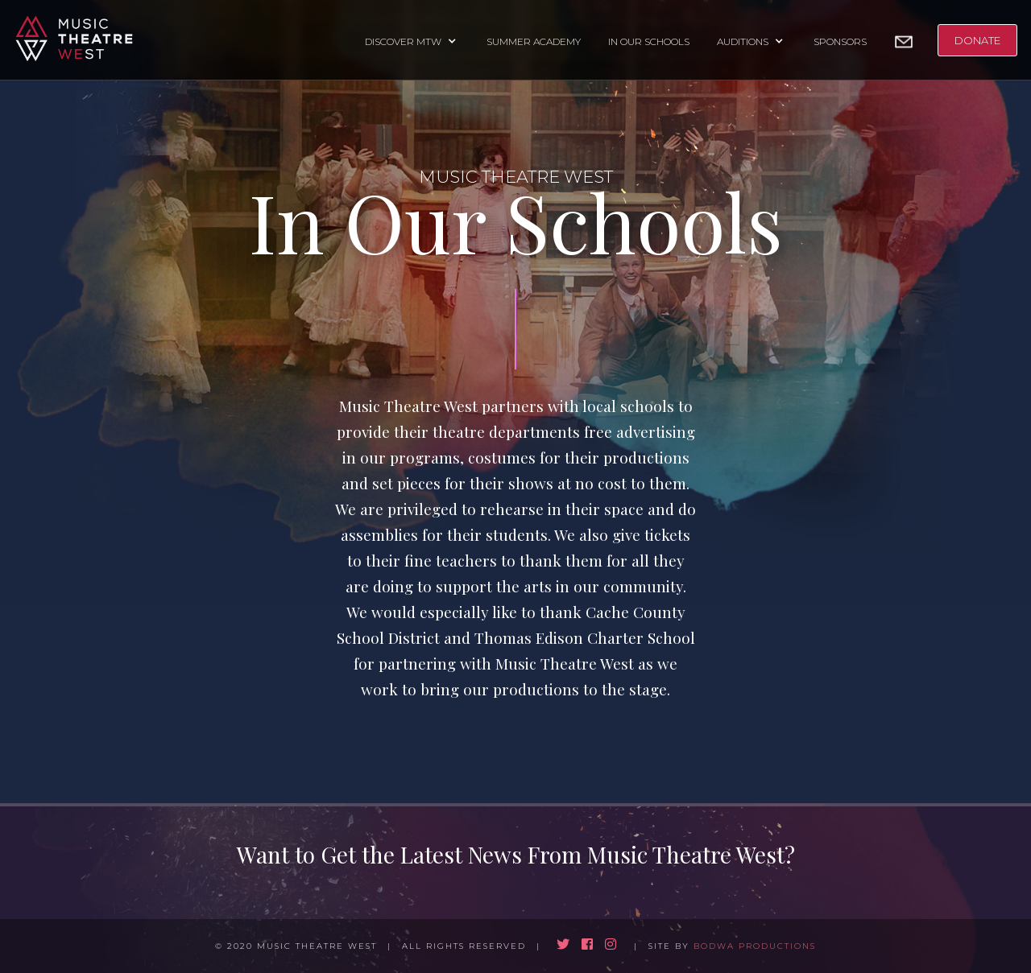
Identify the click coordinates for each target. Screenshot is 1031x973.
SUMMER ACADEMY (534, 41)
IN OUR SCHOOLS (648, 41)
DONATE (977, 40)
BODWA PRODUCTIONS (755, 946)
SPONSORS (840, 41)
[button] (412, 40)
